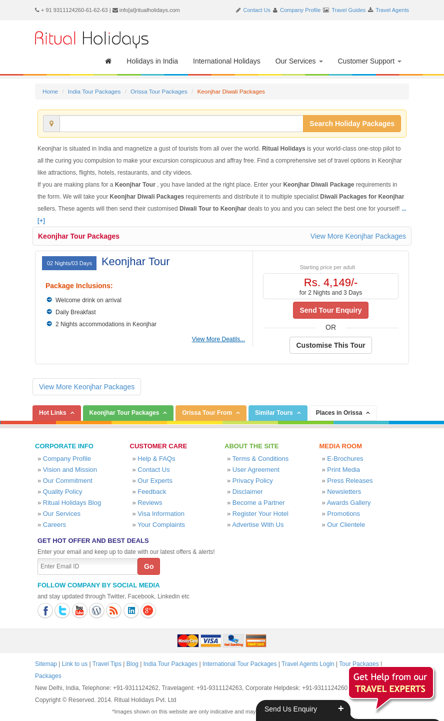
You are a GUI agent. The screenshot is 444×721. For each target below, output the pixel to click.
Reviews (150, 502)
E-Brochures (345, 458)
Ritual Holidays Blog (72, 502)
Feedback (152, 491)
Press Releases (349, 480)
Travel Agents (392, 10)
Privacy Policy (252, 480)
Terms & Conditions (260, 458)
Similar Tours (274, 412)
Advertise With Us (258, 524)
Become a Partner (258, 502)
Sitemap (46, 663)
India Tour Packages (94, 91)
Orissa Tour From (207, 412)
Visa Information (161, 513)
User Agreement (256, 469)
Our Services (299, 61)
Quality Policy (62, 491)
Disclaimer (247, 491)
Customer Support (370, 61)
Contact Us (257, 10)
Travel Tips (107, 663)
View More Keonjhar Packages (358, 236)
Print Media (343, 469)
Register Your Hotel (260, 513)
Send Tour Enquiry (331, 310)
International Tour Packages (239, 663)
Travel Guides (349, 10)
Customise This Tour (330, 345)
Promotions (343, 513)
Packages (48, 675)
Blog (132, 663)
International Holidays (226, 61)
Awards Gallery (349, 502)
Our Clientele (346, 524)
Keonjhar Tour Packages (79, 236)
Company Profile (300, 10)
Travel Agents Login (308, 663)
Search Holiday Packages (352, 124)
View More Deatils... (218, 339)
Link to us (75, 663)
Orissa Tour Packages (159, 91)
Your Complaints (161, 524)
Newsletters (344, 491)
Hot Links (52, 412)
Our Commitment (67, 480)
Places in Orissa (339, 412)
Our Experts (155, 480)
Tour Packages (358, 663)
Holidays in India (152, 61)
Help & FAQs (156, 458)
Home (50, 91)
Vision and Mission (70, 469)
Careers (54, 524)
